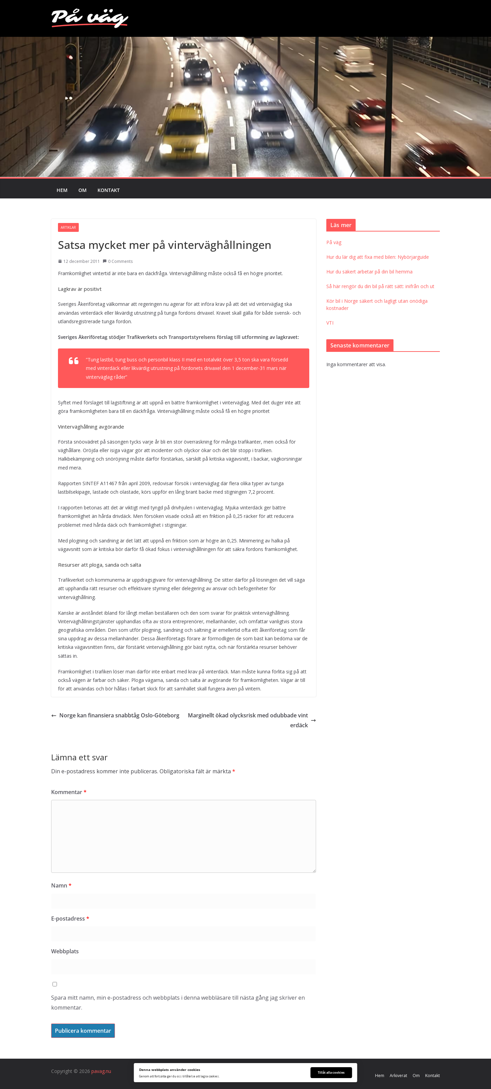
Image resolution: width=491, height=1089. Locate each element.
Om (82, 190)
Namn (61, 885)
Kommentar (69, 792)
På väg (333, 242)
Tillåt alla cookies (331, 1072)
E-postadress (70, 918)
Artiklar (68, 227)
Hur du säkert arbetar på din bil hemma (369, 271)
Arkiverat (398, 1075)
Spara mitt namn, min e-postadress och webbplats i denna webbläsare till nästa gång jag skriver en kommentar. (178, 1002)
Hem (62, 190)
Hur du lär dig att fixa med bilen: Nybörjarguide (377, 257)
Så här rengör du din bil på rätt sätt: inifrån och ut (380, 286)
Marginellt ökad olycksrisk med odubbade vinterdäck (252, 720)
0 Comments (118, 261)
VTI (329, 322)
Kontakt (109, 190)
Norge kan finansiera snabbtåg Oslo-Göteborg (115, 715)
